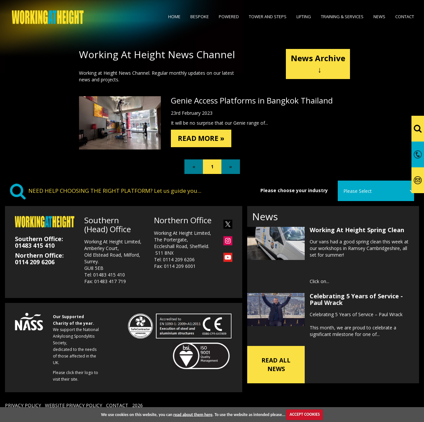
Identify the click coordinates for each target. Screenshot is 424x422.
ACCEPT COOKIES (304, 414)
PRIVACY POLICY (23, 405)
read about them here (192, 414)
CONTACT (117, 405)
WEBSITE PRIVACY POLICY (73, 405)
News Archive (318, 64)
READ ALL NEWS (275, 364)
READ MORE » (204, 138)
